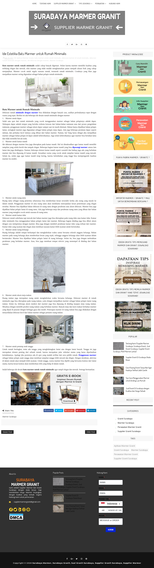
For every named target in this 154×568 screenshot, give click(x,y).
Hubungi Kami (114, 4)
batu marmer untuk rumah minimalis (47, 58)
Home (34, 4)
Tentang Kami (45, 4)
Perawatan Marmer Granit (129, 427)
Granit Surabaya (125, 418)
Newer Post (7, 432)
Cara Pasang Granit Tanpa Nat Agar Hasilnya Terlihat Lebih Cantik (75, 508)
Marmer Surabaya (56, 60)
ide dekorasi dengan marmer (38, 60)
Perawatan (99, 4)
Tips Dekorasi (84, 4)
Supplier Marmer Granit (64, 4)
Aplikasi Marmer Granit (25, 58)
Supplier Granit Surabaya (129, 431)
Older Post (91, 432)
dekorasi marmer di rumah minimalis (75, 58)
